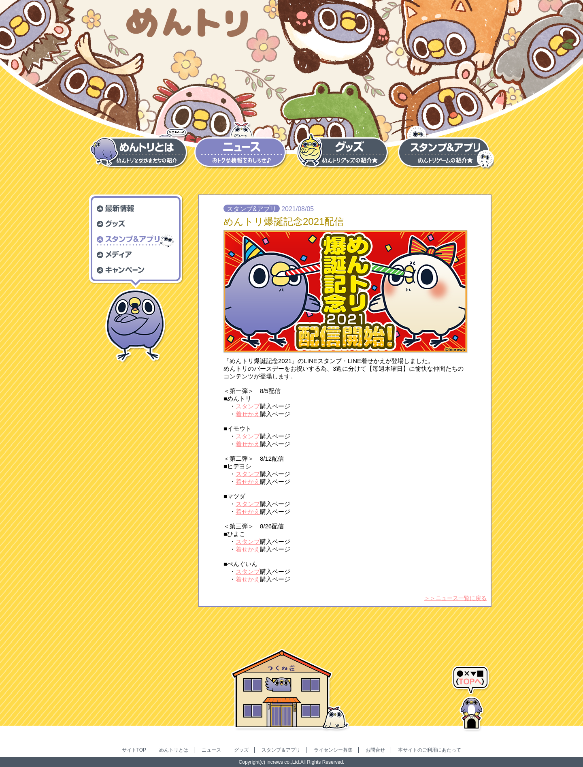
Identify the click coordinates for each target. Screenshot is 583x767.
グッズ (241, 750)
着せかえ (248, 413)
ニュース (211, 750)
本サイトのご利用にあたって (429, 750)
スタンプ (248, 406)
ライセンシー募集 (333, 750)
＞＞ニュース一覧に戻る (455, 598)
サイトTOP (134, 750)
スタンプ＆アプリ (281, 750)
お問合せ (375, 750)
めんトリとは (173, 750)
